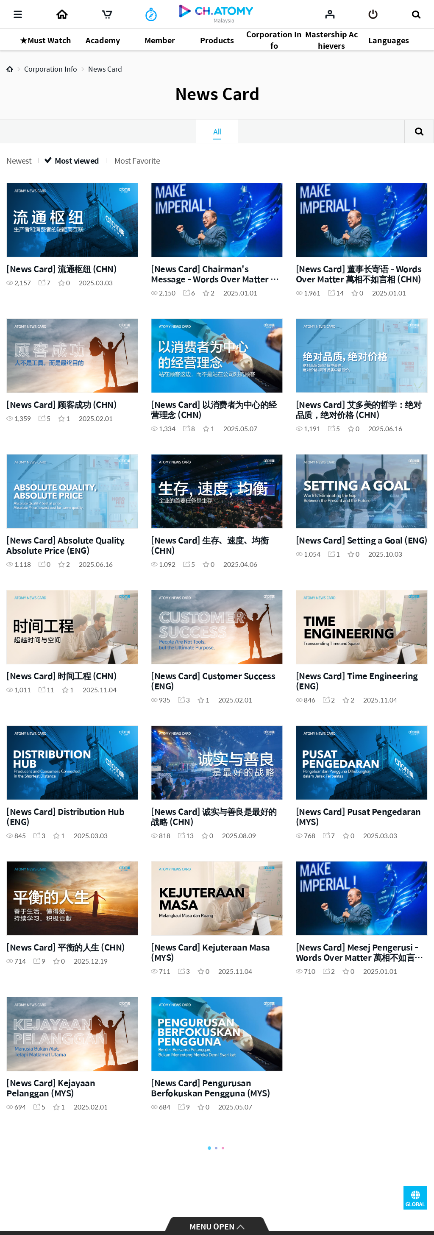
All (217, 131)
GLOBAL (415, 1198)
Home (9, 69)
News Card (105, 69)
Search (419, 131)
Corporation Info (50, 69)
